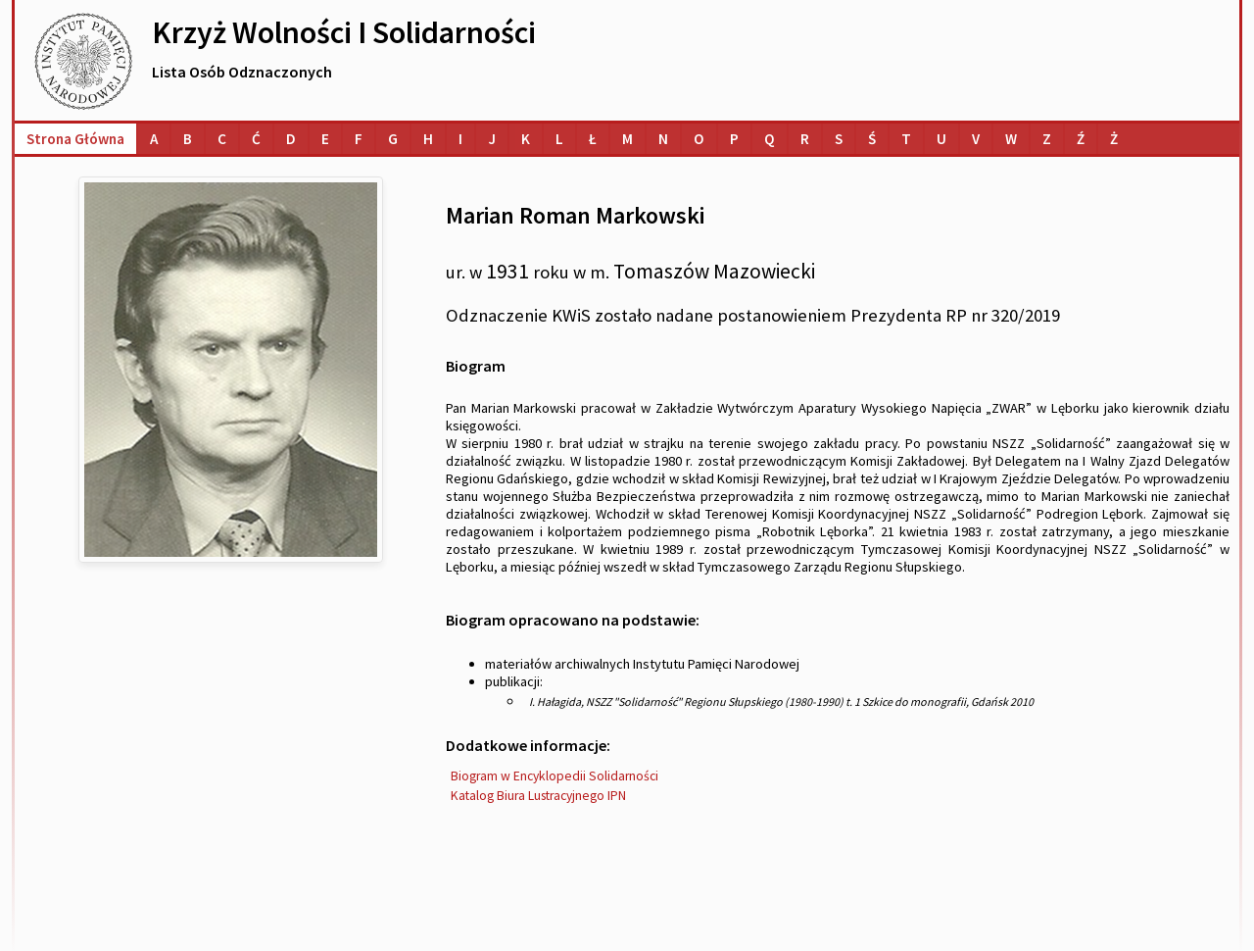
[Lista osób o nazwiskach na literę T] (906, 139)
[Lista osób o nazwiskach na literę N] (663, 139)
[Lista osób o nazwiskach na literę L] (559, 139)
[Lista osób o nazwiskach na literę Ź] (1080, 139)
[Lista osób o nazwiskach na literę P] (734, 139)
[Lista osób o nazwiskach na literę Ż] (1114, 139)
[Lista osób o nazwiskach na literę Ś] (872, 139)
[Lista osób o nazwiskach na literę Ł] (592, 139)
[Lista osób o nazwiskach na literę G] (393, 139)
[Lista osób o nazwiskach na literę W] (1011, 139)
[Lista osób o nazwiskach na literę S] (838, 139)
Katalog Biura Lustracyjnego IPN (538, 795)
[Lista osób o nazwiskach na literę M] (627, 139)
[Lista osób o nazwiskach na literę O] (699, 139)
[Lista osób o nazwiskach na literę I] (460, 139)
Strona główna (75, 138)
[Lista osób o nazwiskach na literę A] (153, 139)
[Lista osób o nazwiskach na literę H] (428, 139)
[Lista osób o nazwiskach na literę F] (358, 139)
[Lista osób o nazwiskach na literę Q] (769, 139)
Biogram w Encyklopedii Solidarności (554, 776)
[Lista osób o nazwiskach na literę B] (187, 139)
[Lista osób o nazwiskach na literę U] (941, 139)
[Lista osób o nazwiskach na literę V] (975, 139)
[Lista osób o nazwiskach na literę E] (325, 139)
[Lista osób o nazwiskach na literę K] (525, 139)
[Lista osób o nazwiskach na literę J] (491, 139)
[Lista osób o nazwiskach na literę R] (805, 139)
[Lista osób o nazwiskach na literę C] (222, 139)
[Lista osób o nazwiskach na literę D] (291, 139)
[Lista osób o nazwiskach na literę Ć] (256, 139)
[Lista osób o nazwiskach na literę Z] (1047, 139)
